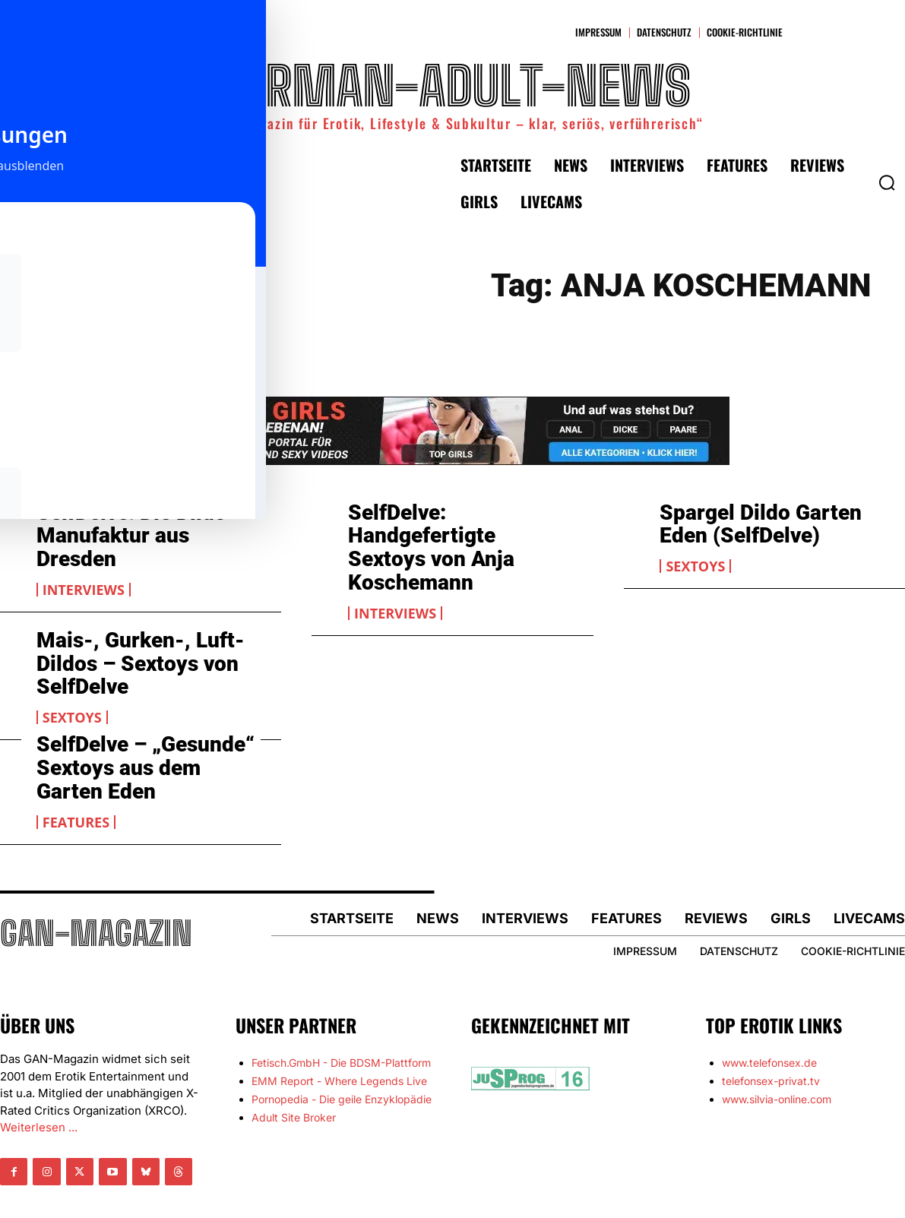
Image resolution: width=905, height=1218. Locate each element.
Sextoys (695, 559)
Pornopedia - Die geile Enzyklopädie (342, 1053)
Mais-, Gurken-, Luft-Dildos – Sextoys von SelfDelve (125, 625)
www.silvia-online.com (776, 1053)
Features (76, 768)
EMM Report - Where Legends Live (339, 1035)
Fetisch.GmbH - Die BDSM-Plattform (341, 1017)
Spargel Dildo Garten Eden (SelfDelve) (769, 521)
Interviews (84, 559)
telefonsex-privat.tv (771, 1035)
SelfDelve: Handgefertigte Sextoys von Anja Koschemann (456, 531)
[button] (887, 182)
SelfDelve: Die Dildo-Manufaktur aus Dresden (139, 521)
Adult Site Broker (294, 1071)
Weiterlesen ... (39, 1081)
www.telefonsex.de (769, 1017)
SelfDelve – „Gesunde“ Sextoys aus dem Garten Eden (136, 720)
